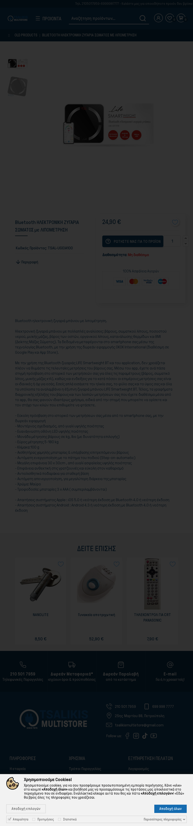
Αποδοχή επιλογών (26, 809)
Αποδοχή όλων (170, 809)
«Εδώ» (179, 793)
